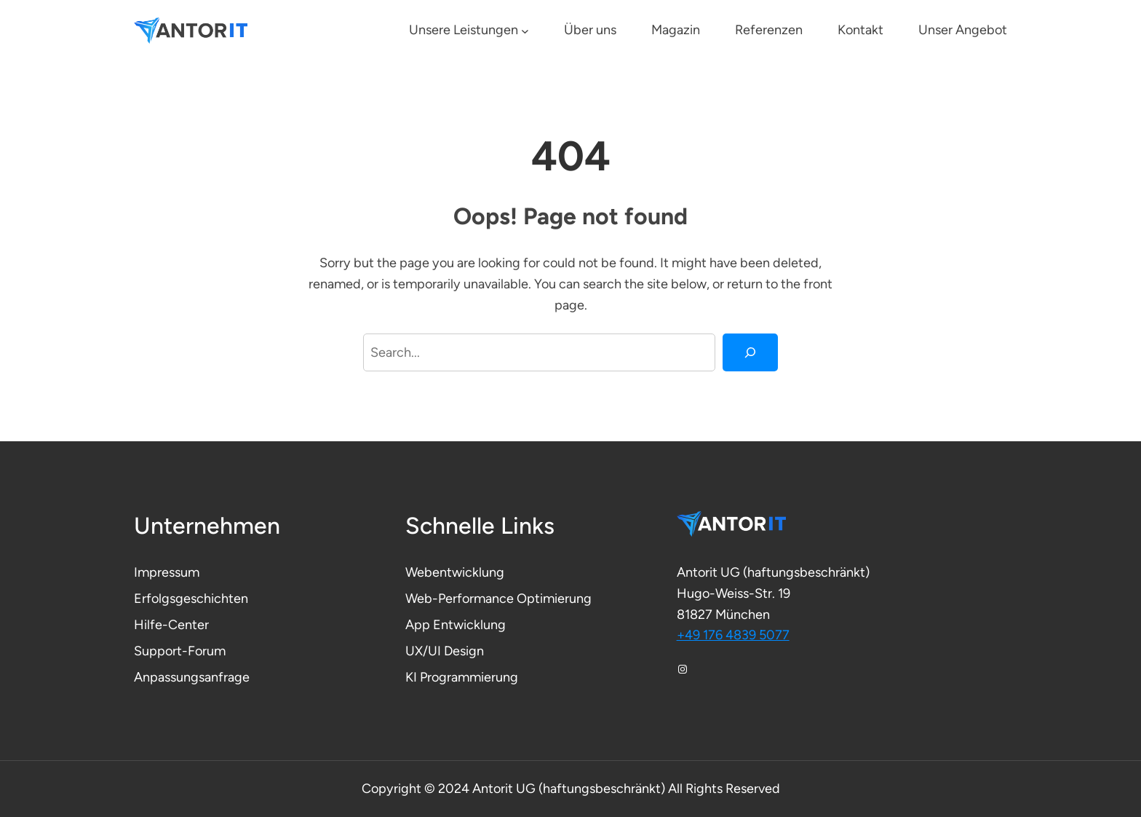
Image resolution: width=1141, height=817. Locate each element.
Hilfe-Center (171, 625)
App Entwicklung (455, 625)
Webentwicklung (454, 572)
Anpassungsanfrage (192, 677)
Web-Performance (461, 599)
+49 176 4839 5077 (733, 635)
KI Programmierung (461, 677)
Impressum (166, 572)
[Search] (750, 352)
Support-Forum (180, 651)
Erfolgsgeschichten (191, 599)
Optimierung (554, 599)
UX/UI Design (444, 651)
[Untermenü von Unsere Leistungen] (525, 31)
